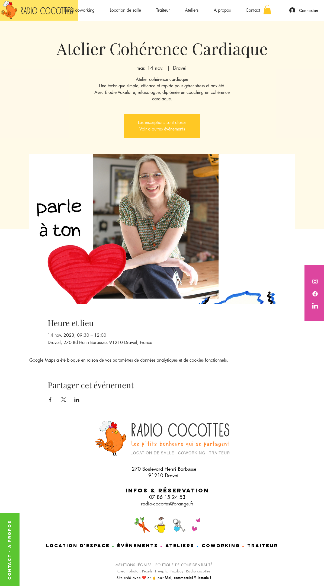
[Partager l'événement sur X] (63, 399)
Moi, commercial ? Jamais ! (188, 577)
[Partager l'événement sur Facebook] (50, 399)
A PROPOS (9, 534)
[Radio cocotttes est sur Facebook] (315, 293)
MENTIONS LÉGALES (134, 564)
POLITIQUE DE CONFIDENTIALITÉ (183, 564)
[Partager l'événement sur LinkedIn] (76, 399)
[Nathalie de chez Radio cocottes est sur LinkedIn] (315, 306)
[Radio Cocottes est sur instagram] (315, 281)
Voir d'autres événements (162, 129)
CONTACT (9, 566)
